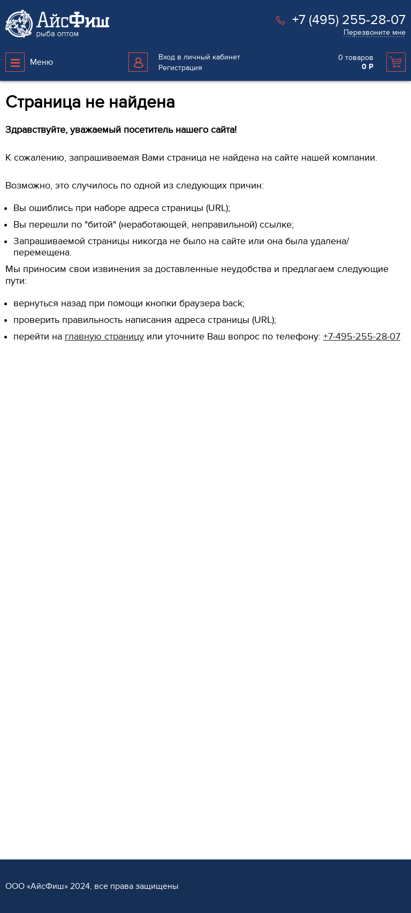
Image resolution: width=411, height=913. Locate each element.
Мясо (14, 725)
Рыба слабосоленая (39, 640)
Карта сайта (127, 661)
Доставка (329, 554)
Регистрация (180, 67)
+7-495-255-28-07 (361, 336)
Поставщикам (234, 571)
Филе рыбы (25, 588)
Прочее (18, 815)
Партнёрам (232, 538)
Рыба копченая (31, 657)
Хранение (331, 588)
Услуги (327, 538)
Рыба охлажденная (38, 571)
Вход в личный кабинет (199, 57)
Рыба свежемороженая (45, 554)
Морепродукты (31, 674)
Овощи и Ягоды (32, 623)
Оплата (326, 571)
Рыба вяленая (30, 798)
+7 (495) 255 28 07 (46, 481)
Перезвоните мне (375, 32)
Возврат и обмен (137, 616)
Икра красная (28, 691)
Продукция (27, 538)
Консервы (22, 708)
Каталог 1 (20, 832)
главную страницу (104, 336)
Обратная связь (135, 554)
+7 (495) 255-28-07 (349, 20)
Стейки (17, 605)
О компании (131, 538)
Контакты (123, 571)
